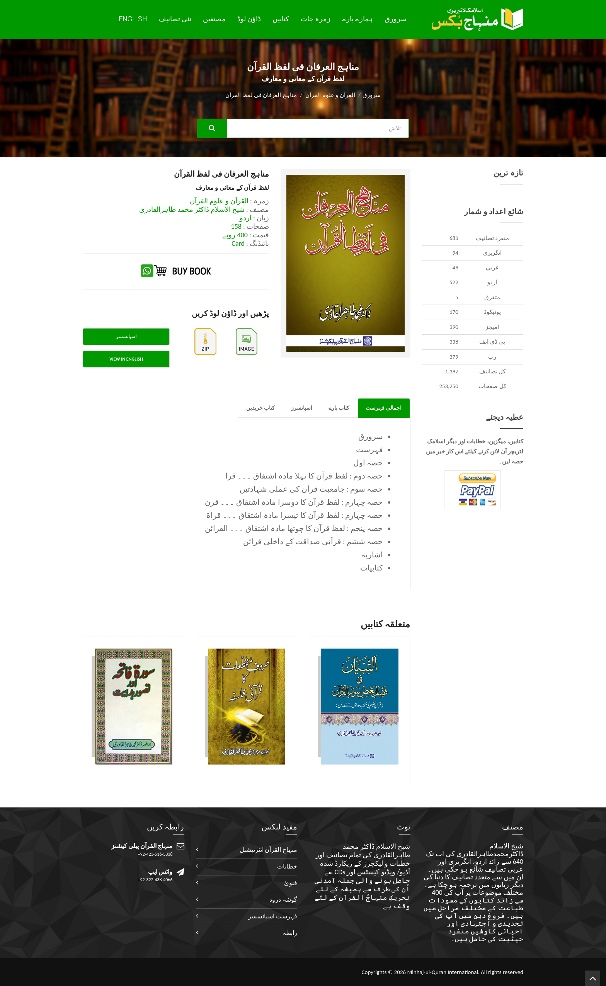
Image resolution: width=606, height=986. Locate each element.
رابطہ (290, 933)
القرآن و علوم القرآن (330, 95)
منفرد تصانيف (492, 238)
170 (453, 311)
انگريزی (492, 252)
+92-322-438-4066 (155, 879)
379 (453, 356)
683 (453, 238)
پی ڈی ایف (492, 341)
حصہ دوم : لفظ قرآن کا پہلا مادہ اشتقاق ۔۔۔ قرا (304, 475)
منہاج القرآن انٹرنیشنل (268, 849)
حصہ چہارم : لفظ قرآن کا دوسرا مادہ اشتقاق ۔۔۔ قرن (294, 502)
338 (453, 341)
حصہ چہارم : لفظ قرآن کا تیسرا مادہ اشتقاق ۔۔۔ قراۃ (294, 515)
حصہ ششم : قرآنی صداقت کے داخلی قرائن (313, 541)
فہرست (369, 449)
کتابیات (371, 567)
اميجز (492, 327)
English (133, 19)
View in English (126, 359)
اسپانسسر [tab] (126, 336)
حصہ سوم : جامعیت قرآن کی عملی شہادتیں (311, 489)
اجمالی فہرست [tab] (384, 408)
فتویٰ (290, 883)
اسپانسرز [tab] (301, 408)
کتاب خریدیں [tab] (260, 408)
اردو (492, 282)
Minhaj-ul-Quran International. (443, 972)
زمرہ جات (315, 19)
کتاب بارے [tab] (339, 408)
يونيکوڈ (492, 311)
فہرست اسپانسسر (272, 916)
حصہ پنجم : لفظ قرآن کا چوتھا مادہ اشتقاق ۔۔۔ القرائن (294, 528)
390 (453, 327)
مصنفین (214, 19)
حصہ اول (368, 462)
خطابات (287, 866)
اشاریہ (372, 554)
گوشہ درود (283, 899)
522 (453, 282)
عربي (492, 267)
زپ (492, 356)
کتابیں (280, 19)
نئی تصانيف (175, 19)
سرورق (396, 19)
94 (455, 252)
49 (455, 267)
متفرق (492, 297)
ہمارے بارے (357, 19)
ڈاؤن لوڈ (249, 19)
